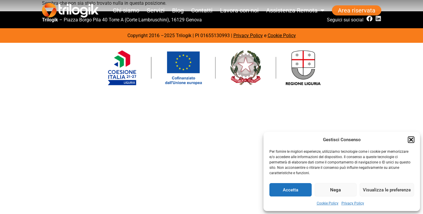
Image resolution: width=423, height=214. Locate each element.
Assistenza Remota (295, 10)
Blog (178, 10)
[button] (411, 140)
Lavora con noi (239, 10)
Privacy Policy (352, 203)
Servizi (156, 10)
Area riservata (356, 10)
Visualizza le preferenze (387, 190)
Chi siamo (126, 10)
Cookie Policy (327, 203)
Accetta (290, 190)
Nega (335, 190)
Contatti (202, 10)
